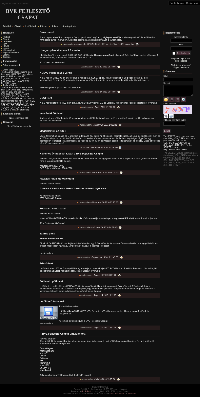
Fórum (6, 46)
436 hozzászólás (109, 44)
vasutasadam (69, 44)
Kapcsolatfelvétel (11, 52)
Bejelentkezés (177, 3)
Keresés (7, 57)
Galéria (6, 55)
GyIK (5, 44)
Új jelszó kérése (181, 67)
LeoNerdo (132, 394)
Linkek (6, 48)
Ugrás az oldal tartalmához (15, 3)
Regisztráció (192, 3)
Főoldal (6, 37)
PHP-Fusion (87, 391)
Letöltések (8, 41)
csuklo (138, 118)
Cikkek (6, 39)
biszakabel (84, 147)
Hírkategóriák (9, 50)
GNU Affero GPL (116, 394)
